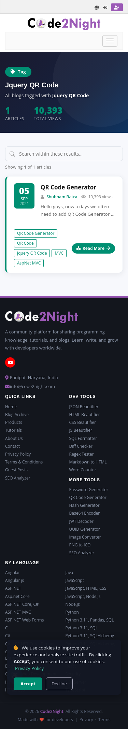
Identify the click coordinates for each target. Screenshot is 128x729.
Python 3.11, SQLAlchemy (90, 636)
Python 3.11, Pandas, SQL (90, 620)
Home (11, 407)
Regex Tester (81, 454)
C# (7, 636)
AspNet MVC (29, 263)
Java (69, 572)
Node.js (73, 604)
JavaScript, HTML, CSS (86, 588)
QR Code (25, 243)
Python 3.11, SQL (82, 628)
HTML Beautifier (84, 414)
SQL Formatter (83, 438)
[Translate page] (97, 7)
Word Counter (82, 470)
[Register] (117, 7)
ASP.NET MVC (18, 612)
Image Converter (85, 537)
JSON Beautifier (84, 407)
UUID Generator (84, 529)
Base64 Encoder (84, 513)
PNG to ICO (80, 545)
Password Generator (89, 489)
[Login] (105, 7)
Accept (27, 684)
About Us (14, 438)
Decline (59, 684)
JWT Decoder (81, 521)
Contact (12, 446)
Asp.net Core (17, 596)
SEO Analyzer (17, 478)
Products (13, 422)
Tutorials (13, 430)
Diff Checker (81, 446)
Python (72, 612)
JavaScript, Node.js (83, 596)
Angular (12, 572)
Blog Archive (17, 414)
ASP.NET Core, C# (22, 604)
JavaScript (75, 580)
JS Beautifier (80, 430)
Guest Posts (16, 470)
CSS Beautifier (82, 422)
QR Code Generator (68, 187)
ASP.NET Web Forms (24, 620)
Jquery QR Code (32, 253)
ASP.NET (13, 588)
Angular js (14, 580)
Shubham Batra (61, 197)
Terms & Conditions (24, 462)
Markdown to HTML (88, 462)
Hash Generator (84, 505)
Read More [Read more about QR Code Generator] (93, 248)
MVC (59, 253)
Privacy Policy (18, 454)
